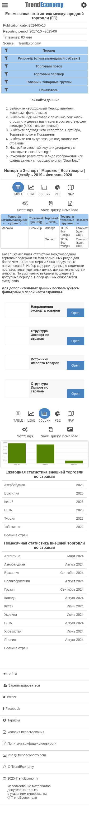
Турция (44, 521)
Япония (44, 642)
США (44, 513)
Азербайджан (44, 488)
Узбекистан (44, 530)
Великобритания (44, 584)
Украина (44, 617)
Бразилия (44, 496)
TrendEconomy (29, 43)
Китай (44, 504)
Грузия (44, 592)
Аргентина (44, 559)
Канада (44, 601)
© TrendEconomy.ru (22, 800)
